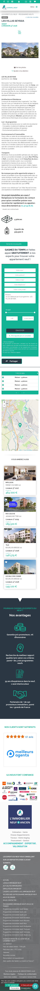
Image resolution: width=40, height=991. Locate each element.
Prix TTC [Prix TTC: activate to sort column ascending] (26, 374)
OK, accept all (12, 985)
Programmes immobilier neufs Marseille (16, 931)
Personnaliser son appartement (13, 968)
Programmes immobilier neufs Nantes (15, 919)
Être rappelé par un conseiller (20, 336)
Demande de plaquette (13, 244)
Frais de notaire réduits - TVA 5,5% (14, 957)
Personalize (15, 988)
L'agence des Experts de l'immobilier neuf (19, 902)
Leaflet (20, 460)
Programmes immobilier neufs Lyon (15, 925)
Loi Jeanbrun (7, 954)
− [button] (4, 415)
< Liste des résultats (31, 17)
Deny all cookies (28, 985)
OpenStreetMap (28, 460)
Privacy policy (26, 988)
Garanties (6, 962)
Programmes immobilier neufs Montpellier (17, 936)
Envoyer (20, 330)
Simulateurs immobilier (12, 899)
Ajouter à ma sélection (20, 71)
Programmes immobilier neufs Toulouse (16, 939)
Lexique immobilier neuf (12, 893)
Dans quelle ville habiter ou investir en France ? (18, 971)
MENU (33, 7)
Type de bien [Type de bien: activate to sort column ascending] (7, 374)
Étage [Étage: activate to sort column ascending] (34, 375)
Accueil (6, 890)
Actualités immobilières (12, 896)
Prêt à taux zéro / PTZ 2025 (12, 960)
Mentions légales (15, 352)
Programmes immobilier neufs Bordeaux (16, 928)
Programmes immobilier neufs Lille (14, 922)
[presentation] (20, 325)
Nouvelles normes (9, 965)
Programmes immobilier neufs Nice (15, 934)
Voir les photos (20, 67)
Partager (12, 361)
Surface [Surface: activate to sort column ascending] (17, 375)
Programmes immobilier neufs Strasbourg (17, 945)
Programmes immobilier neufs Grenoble (16, 942)
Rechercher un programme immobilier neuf (20, 905)
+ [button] (4, 412)
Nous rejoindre (9, 907)
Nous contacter (9, 910)
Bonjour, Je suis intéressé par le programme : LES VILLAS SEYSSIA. (20, 298)
